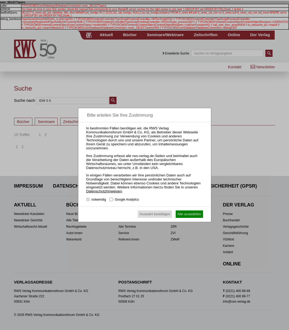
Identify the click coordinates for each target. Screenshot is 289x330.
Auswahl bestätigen (155, 214)
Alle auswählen (189, 214)
